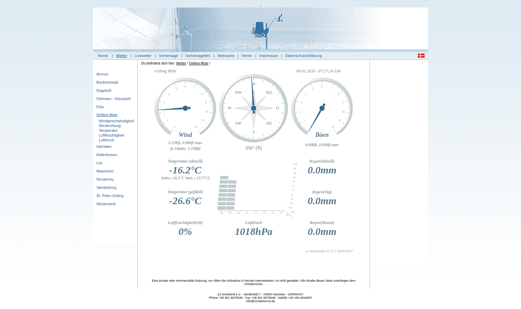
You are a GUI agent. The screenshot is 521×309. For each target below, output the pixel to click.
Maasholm (105, 171)
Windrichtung (110, 126)
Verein (246, 56)
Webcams (226, 56)
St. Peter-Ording (109, 196)
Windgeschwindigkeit (116, 121)
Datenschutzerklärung (303, 56)
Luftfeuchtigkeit (111, 135)
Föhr (100, 107)
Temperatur (108, 130)
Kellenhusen (106, 155)
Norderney (105, 179)
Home (103, 56)
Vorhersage (168, 56)
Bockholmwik (107, 82)
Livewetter (142, 56)
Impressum (268, 56)
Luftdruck (106, 140)
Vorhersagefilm (197, 56)
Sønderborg (106, 187)
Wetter (121, 56)
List (99, 163)
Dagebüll (103, 90)
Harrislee (103, 146)
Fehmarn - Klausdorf (113, 99)
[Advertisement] (399, 165)
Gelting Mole (107, 115)
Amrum (102, 74)
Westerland (105, 204)
